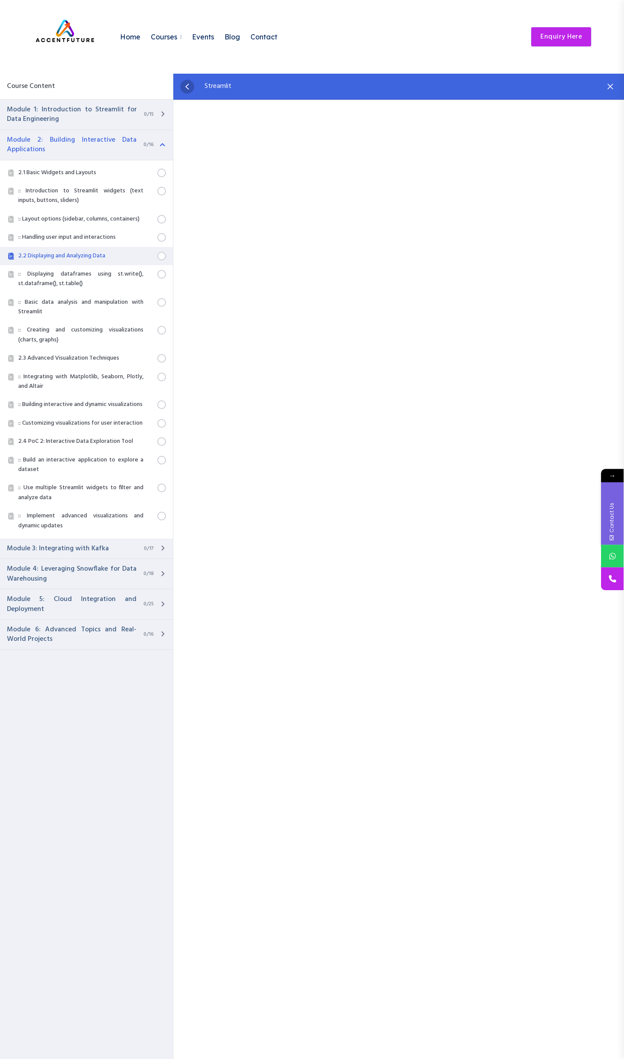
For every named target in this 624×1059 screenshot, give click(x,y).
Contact (263, 36)
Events (203, 36)
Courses (164, 36)
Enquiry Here (561, 36)
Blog (232, 36)
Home (130, 36)
